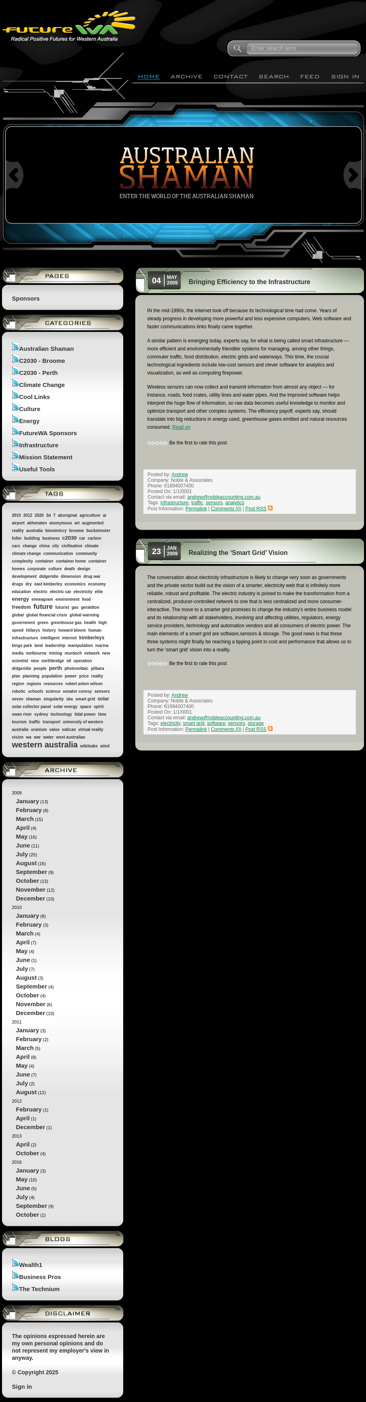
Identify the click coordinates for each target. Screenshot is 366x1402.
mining (55, 653)
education (21, 591)
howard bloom (72, 630)
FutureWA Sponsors (48, 433)
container (44, 561)
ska (69, 699)
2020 (39, 515)
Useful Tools (37, 469)
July (22, 854)
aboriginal (67, 515)
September (32, 871)
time (102, 714)
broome (76, 530)
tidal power (85, 714)
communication (58, 553)
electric (40, 591)
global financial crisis (46, 615)
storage (256, 723)
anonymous (61, 523)
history (49, 630)
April (23, 827)
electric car (60, 591)
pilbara (97, 668)
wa (28, 737)
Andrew (180, 474)
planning (31, 676)
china (44, 546)
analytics (234, 503)
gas (75, 607)
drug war (91, 576)
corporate (36, 569)
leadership (55, 645)
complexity (22, 561)
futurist (62, 607)
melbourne (36, 653)
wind (105, 746)
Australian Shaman (46, 348)
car (82, 538)
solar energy (65, 706)
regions (34, 684)
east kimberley (48, 584)
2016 (62, 1189)
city (55, 546)
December (30, 898)
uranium (39, 729)
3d (48, 515)
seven (17, 699)
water (48, 737)
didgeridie (48, 576)
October (27, 880)
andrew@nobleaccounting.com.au (224, 497)
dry (28, 584)
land (39, 645)
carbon (94, 538)
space (85, 706)
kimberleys (92, 638)
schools (35, 691)
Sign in (22, 1386)
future (43, 606)
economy (97, 584)
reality (97, 676)
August (26, 863)
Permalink (196, 509)
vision (18, 737)
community (86, 553)
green (42, 622)
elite (99, 591)
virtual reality (90, 729)
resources (53, 684)
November (30, 889)
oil (68, 661)
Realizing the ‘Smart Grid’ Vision (238, 552)
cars (16, 546)
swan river (22, 714)
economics (75, 584)
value (54, 729)
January (27, 801)
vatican (69, 729)
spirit (98, 706)
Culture (30, 408)
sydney (41, 714)
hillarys (33, 630)
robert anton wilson (84, 684)
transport (51, 722)
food (86, 599)
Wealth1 (30, 1264)
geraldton (90, 607)
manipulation (80, 645)
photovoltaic (76, 668)
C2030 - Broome (42, 360)
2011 (62, 1057)
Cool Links (34, 396)
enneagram (42, 599)
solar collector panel (31, 706)
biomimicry (55, 530)
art (77, 523)
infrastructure (25, 638)
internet (69, 638)
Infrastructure (39, 445)
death (69, 569)
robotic (19, 691)
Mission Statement (46, 457)
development (24, 576)
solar (103, 699)
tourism (19, 722)
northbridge (52, 661)
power (71, 676)
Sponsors (26, 298)
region (18, 684)
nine (35, 661)
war (37, 737)
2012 (27, 515)
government (23, 622)
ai (104, 515)
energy (20, 599)
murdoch (73, 653)
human (94, 630)
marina (102, 645)
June (23, 845)
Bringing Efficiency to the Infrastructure (249, 281)
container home (71, 561)
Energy (29, 421)
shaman (33, 699)
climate (91, 546)
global (18, 615)
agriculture (90, 515)
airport (18, 523)
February (29, 809)
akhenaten (37, 523)
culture (55, 569)
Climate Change (42, 384)
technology (61, 714)
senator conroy (77, 691)
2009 (62, 846)
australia (34, 530)
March (25, 818)
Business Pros (40, 1276)
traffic (34, 722)
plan (16, 676)
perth (55, 668)
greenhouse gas (66, 622)
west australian (70, 737)
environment (68, 599)
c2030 (69, 538)
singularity (53, 699)
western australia (45, 744)
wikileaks (89, 746)
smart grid (85, 699)
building (32, 538)
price (84, 676)
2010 (16, 515)
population (52, 676)
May (22, 836)
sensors (102, 691)
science (52, 691)
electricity (83, 591)
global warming (84, 615)
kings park (22, 645)
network (91, 653)
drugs (17, 584)
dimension (71, 576)
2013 (62, 1145)
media (18, 653)
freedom (21, 607)
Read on (181, 427)
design (83, 569)
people (39, 668)
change (30, 546)
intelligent (50, 638)
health (90, 622)
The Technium (39, 1288)
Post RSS (259, 509)
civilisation (72, 546)
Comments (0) (226, 509)
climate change (26, 553)
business (51, 538)
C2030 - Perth (38, 372)
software (216, 723)
